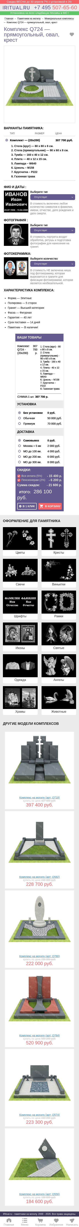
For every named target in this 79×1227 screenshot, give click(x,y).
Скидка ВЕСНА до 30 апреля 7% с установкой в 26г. (39, 1)
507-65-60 (55, 7)
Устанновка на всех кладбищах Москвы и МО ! (39, 13)
